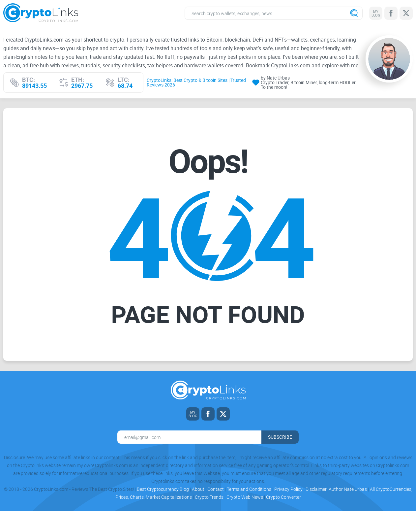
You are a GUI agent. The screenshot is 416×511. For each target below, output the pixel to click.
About (198, 489)
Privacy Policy (288, 489)
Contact (215, 489)
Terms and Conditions (249, 489)
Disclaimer (316, 489)
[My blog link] (375, 13)
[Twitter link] (406, 13)
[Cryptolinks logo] (40, 13)
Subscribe (280, 437)
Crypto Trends (209, 497)
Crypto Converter (283, 497)
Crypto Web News (244, 497)
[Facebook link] (391, 13)
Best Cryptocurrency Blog (163, 489)
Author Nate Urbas (348, 489)
